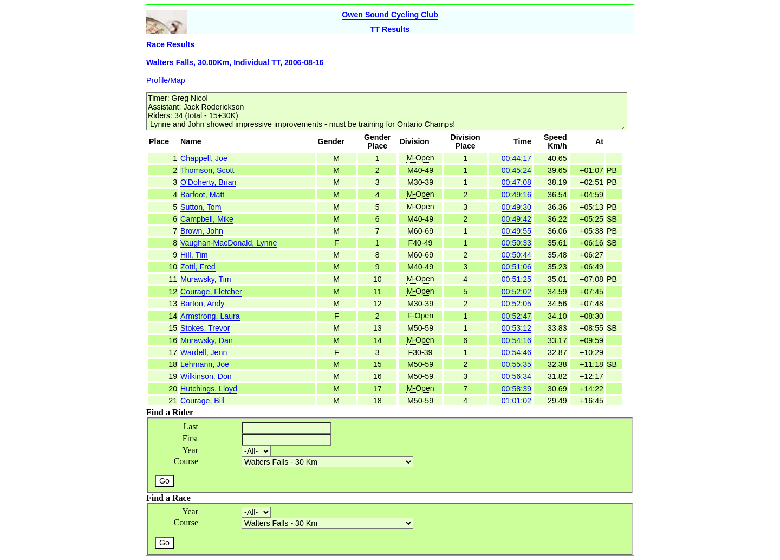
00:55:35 (516, 364)
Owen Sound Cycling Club (390, 14)
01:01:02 (516, 400)
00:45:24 (516, 170)
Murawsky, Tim (205, 279)
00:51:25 (516, 279)
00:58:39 (516, 388)
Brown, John (201, 231)
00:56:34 (516, 376)
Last (190, 426)
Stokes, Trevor (205, 328)
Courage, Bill (202, 400)
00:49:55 (516, 231)
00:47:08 (516, 182)
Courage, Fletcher (211, 291)
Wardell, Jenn (203, 352)
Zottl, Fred (198, 266)
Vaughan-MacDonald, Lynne (228, 243)
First (190, 438)
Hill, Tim (193, 254)
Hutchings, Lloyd (208, 388)
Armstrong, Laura (210, 316)
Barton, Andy (202, 303)
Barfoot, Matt (202, 194)
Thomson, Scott (207, 170)
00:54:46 (516, 352)
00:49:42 (516, 219)
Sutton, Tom (200, 207)
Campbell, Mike (206, 219)
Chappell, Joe (203, 158)
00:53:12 (516, 328)
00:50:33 (516, 243)
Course (186, 461)
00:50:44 (516, 254)
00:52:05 (516, 303)
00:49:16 (516, 194)
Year (190, 450)
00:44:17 (516, 158)
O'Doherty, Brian (208, 182)
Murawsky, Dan (206, 340)
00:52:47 (516, 316)
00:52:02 (516, 291)
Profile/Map (165, 80)
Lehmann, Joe (204, 364)
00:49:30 (516, 207)
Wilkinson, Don (206, 376)
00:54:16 (516, 340)
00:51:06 (516, 266)
